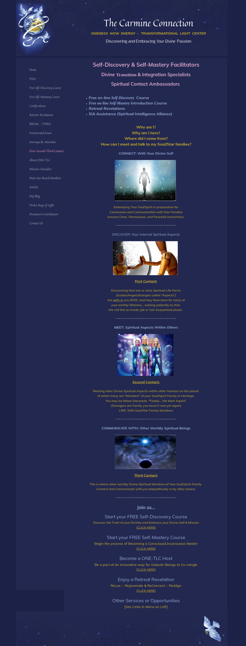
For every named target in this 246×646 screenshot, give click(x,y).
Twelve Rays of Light (41, 205)
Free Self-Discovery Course (45, 87)
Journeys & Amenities (42, 142)
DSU (32, 78)
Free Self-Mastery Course (44, 96)
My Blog (34, 196)
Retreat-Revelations (41, 115)
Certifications (37, 106)
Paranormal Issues (40, 133)
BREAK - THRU (40, 124)
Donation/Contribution (43, 214)
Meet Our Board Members (45, 178)
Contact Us (36, 223)
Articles (33, 187)
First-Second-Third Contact (46, 151)
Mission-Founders (40, 169)
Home (32, 69)
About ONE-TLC (39, 160)
